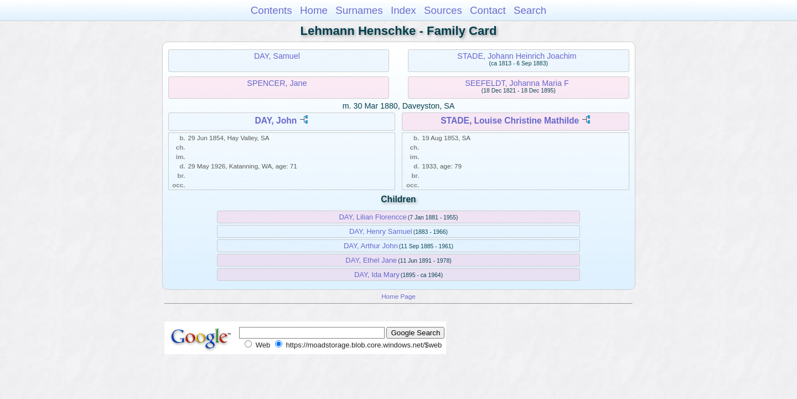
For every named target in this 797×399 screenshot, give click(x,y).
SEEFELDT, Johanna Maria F (517, 83)
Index (403, 10)
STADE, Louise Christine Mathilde (510, 120)
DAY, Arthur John (371, 246)
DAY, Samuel (277, 56)
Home (314, 10)
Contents (271, 10)
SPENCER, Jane (277, 83)
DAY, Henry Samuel (380, 231)
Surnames (358, 10)
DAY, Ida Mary (377, 274)
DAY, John (276, 120)
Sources (443, 10)
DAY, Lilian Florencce (372, 217)
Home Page (398, 296)
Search (530, 10)
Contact (488, 10)
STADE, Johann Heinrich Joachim (516, 56)
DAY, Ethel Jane (371, 260)
